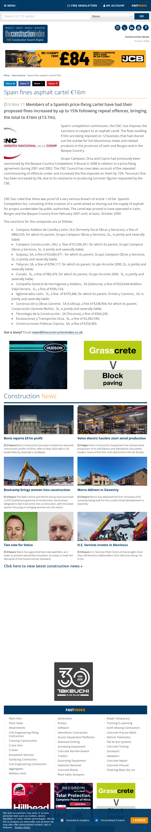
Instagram (117, 28)
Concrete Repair (117, 760)
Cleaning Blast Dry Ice (121, 770)
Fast (139, 5)
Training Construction (23, 740)
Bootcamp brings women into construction (37, 490)
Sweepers (113, 756)
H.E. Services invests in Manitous (102, 545)
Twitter (124, 28)
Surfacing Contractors (23, 759)
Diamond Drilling (69, 742)
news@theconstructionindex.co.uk (57, 332)
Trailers (63, 756)
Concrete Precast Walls (121, 732)
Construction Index (25, 34)
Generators (65, 718)
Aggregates (16, 769)
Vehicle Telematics (119, 737)
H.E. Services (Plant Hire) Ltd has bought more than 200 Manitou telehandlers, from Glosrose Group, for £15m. (110, 555)
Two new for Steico (18, 545)
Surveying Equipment (72, 746)
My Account (115, 5)
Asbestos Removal (69, 765)
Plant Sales (16, 723)
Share (9, 83)
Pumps (62, 723)
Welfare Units (17, 773)
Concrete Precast (118, 765)
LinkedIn (132, 28)
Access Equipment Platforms (76, 737)
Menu (11, 5)
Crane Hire (16, 745)
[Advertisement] (75, 614)
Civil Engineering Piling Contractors (24, 734)
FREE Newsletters (84, 5)
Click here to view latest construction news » (43, 565)
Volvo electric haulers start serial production (111, 438)
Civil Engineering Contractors (28, 764)
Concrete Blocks (68, 770)
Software (63, 728)
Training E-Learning (119, 723)
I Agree (139, 820)
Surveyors (113, 751)
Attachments (17, 728)
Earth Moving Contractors (123, 728)
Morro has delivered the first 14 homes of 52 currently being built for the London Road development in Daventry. (110, 500)
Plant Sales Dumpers (71, 774)
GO (142, 16)
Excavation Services (21, 755)
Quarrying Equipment (72, 760)
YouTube (139, 28)
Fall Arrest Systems (119, 742)
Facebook (146, 28)
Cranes (13, 750)
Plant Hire (15, 718)
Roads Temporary (118, 718)
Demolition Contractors (73, 732)
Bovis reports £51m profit (23, 438)
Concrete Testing (118, 746)
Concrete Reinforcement (73, 751)
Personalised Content (110, 820)
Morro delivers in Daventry (98, 490)
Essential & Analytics (75, 820)
